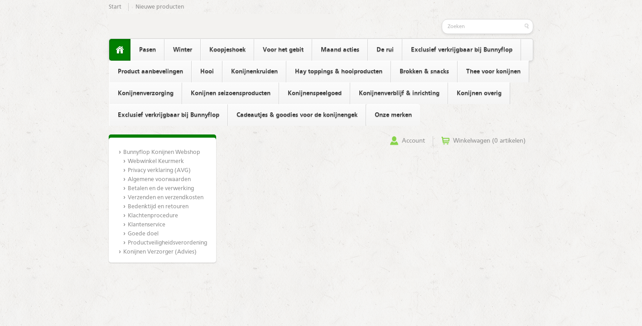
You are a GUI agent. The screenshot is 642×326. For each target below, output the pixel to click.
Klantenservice (146, 225)
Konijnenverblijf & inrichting (399, 93)
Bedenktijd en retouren (158, 207)
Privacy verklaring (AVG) (159, 170)
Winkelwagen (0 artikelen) (489, 141)
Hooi (207, 71)
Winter (182, 50)
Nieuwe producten (159, 7)
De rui (385, 50)
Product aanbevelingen (150, 71)
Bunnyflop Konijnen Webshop (161, 152)
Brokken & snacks (424, 71)
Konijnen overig (479, 93)
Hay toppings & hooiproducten (338, 71)
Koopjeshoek (227, 50)
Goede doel (143, 234)
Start (115, 7)
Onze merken (393, 115)
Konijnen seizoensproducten (230, 93)
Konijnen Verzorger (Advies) (160, 252)
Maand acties (340, 50)
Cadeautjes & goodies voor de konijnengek (297, 115)
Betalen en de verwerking (161, 189)
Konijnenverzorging (146, 93)
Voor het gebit (283, 50)
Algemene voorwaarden (159, 179)
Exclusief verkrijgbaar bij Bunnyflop (461, 50)
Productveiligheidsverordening (167, 243)
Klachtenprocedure (153, 216)
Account (413, 141)
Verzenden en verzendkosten (165, 198)
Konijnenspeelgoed (315, 93)
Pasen (147, 50)
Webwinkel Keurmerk (156, 161)
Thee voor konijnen (493, 71)
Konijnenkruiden (254, 71)
